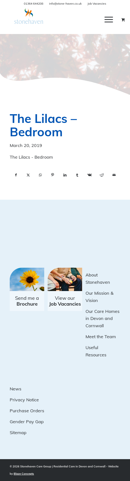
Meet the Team (101, 336)
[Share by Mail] (114, 175)
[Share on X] (28, 175)
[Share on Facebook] (16, 175)
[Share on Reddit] (102, 175)
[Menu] (108, 19)
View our (65, 301)
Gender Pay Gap (27, 421)
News (15, 389)
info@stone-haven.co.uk (65, 3)
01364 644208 (33, 3)
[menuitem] (112, 19)
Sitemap (18, 432)
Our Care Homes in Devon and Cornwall (103, 318)
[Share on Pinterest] (53, 175)
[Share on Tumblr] (77, 175)
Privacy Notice (24, 400)
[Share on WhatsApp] (40, 175)
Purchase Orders (27, 410)
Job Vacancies (96, 3)
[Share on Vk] (89, 175)
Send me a (27, 301)
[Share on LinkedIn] (65, 175)
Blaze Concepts (24, 473)
